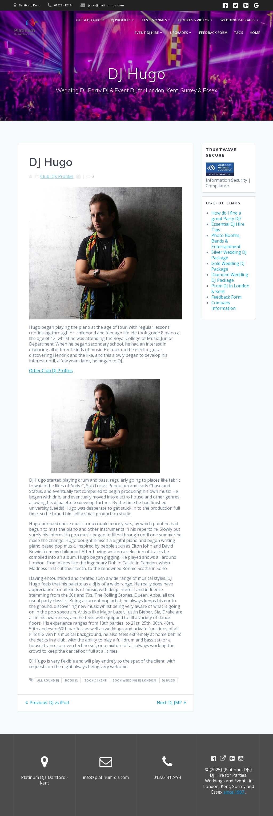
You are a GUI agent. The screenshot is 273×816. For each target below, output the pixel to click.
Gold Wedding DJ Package (228, 266)
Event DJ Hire (146, 32)
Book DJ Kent (96, 680)
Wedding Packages (237, 20)
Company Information (223, 305)
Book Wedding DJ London (134, 680)
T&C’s (238, 32)
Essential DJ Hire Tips (227, 227)
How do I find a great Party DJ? (226, 215)
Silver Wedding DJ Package (229, 255)
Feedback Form (213, 32)
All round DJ (48, 680)
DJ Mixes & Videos (193, 20)
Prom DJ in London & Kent (230, 288)
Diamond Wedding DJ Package (229, 277)
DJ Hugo (168, 680)
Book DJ (71, 680)
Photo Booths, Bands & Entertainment (225, 240)
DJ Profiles (121, 20)
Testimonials (154, 20)
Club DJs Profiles (56, 176)
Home (255, 32)
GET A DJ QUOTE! (90, 20)
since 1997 (234, 792)
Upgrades (179, 32)
